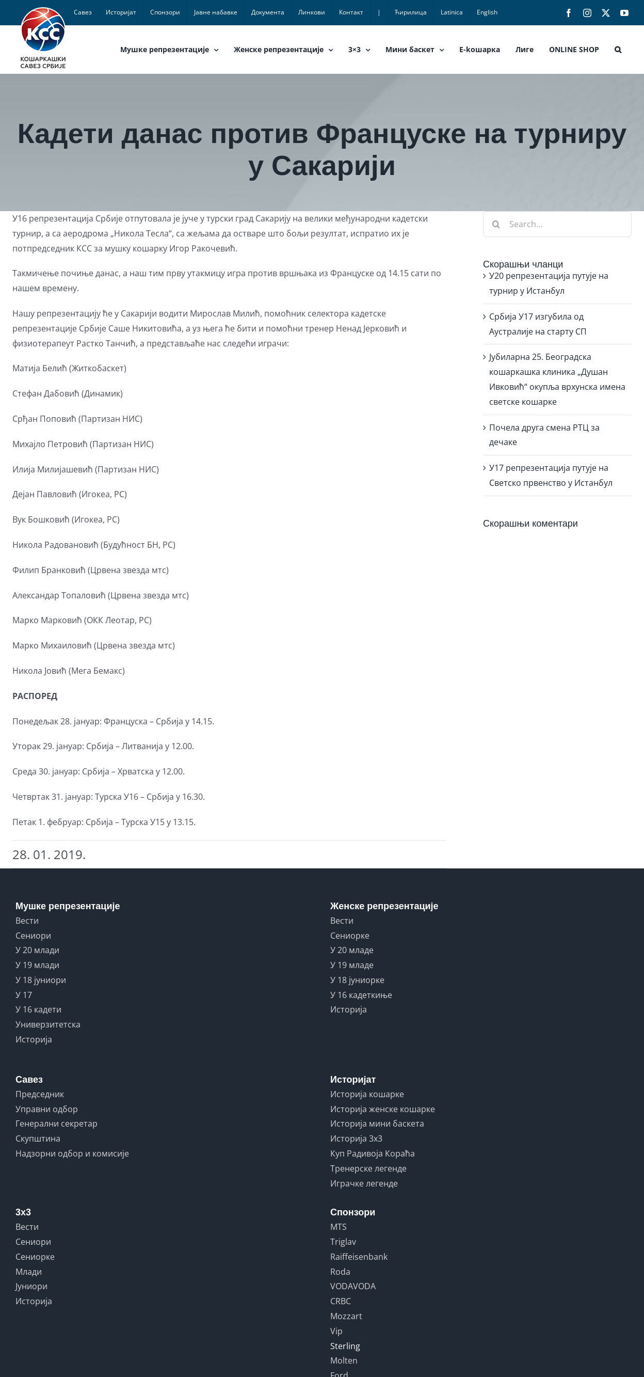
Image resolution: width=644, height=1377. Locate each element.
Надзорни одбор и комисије (72, 1153)
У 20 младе (352, 950)
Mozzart (346, 1316)
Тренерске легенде (368, 1168)
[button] (618, 49)
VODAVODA (353, 1286)
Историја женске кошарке (382, 1109)
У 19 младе (352, 965)
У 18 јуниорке (357, 980)
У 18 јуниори (40, 980)
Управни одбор (46, 1109)
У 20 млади (37, 950)
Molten (344, 1360)
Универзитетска (48, 1024)
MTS (338, 1226)
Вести (27, 920)
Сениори (33, 935)
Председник (39, 1094)
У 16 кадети (38, 1009)
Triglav (343, 1241)
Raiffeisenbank (359, 1256)
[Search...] (557, 224)
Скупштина (37, 1138)
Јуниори (31, 1286)
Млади (28, 1271)
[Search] (496, 224)
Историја (33, 1039)
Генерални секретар (56, 1123)
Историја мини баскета (377, 1123)
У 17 (23, 995)
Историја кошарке (367, 1094)
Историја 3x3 (356, 1138)
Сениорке (349, 935)
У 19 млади (37, 965)
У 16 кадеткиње (361, 995)
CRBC (340, 1301)
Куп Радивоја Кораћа (372, 1153)
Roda (340, 1271)
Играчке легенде (364, 1183)
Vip (336, 1331)
